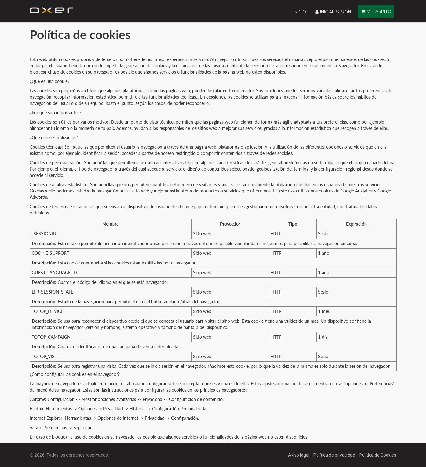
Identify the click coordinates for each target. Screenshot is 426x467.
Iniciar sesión (333, 11)
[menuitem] (300, 11)
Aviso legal (299, 455)
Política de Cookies (377, 455)
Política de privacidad (334, 455)
